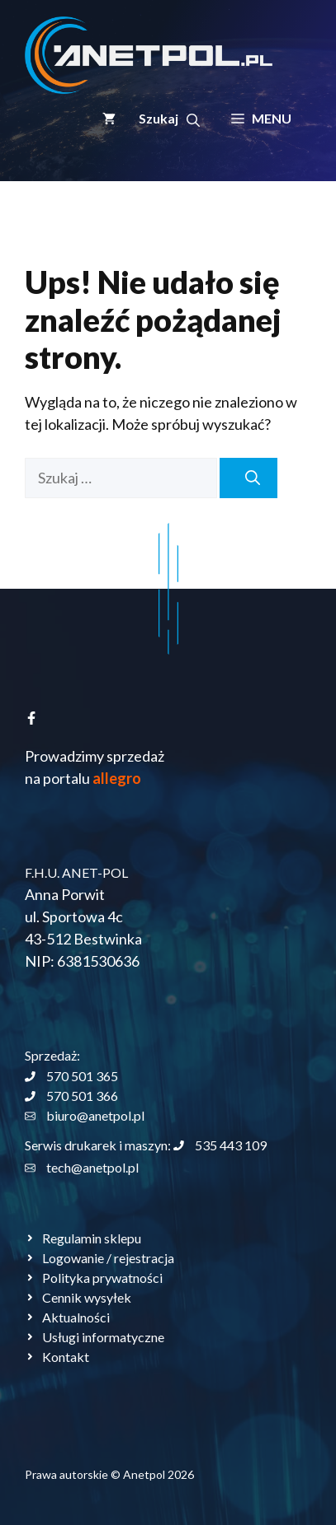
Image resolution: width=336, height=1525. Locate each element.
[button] (169, 118)
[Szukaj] (248, 478)
